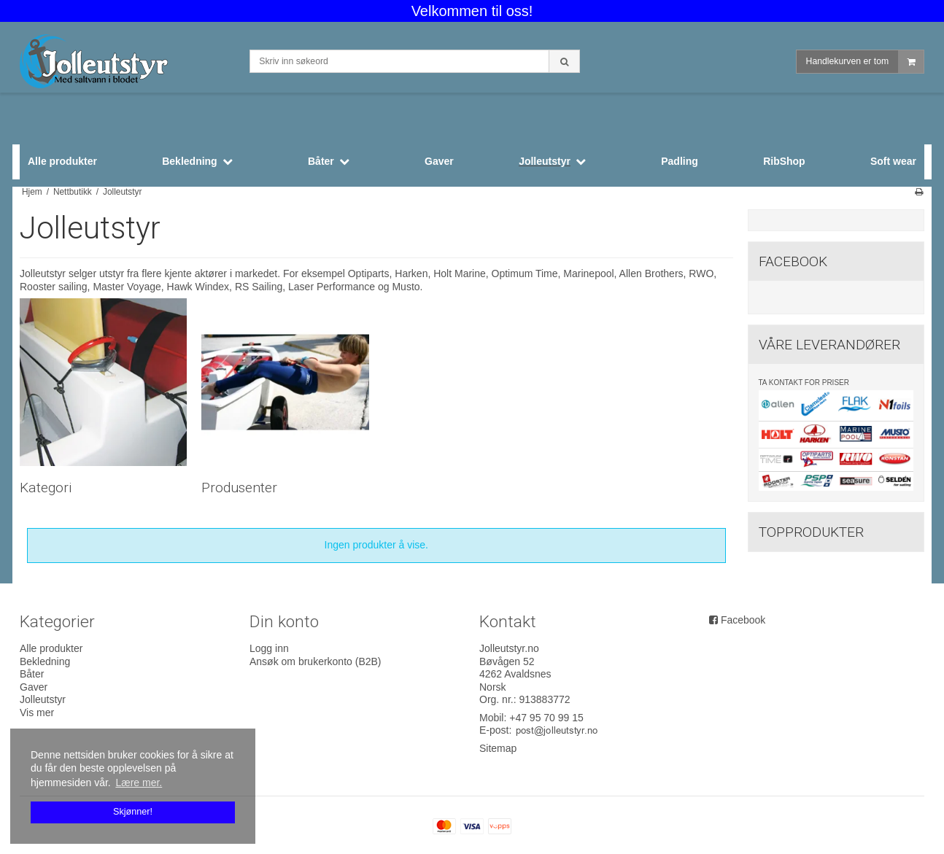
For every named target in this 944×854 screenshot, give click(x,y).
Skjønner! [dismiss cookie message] (132, 812)
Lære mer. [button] (138, 782)
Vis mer (37, 712)
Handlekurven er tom (865, 61)
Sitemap (498, 748)
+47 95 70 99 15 (546, 717)
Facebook (743, 620)
